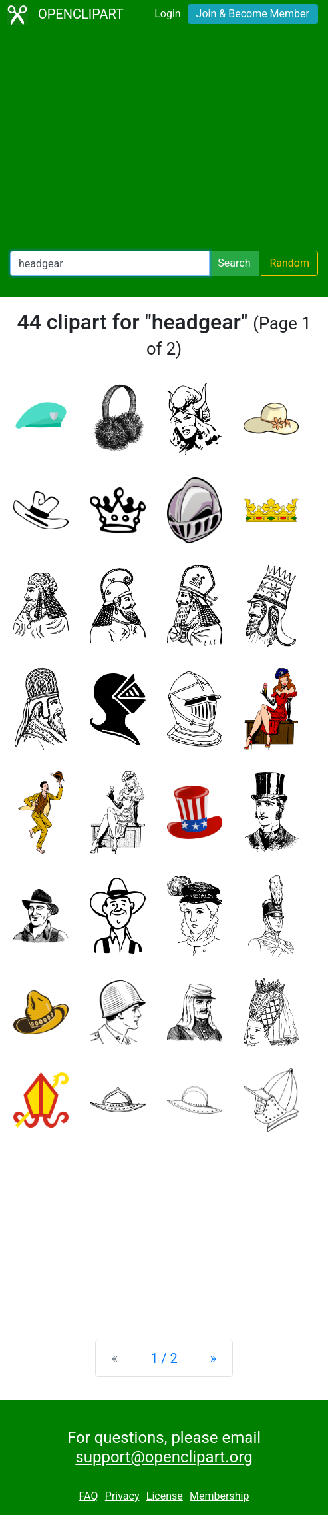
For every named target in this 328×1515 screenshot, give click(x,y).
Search (234, 263)
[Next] (213, 1358)
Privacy (122, 1496)
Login (167, 13)
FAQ (88, 1496)
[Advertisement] (164, 140)
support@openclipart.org (163, 1457)
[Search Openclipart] (110, 263)
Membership (219, 1496)
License (164, 1496)
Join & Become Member (252, 13)
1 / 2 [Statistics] (164, 1358)
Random (289, 263)
